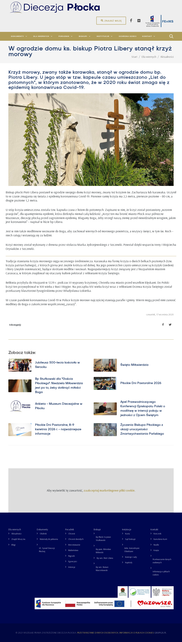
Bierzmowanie (74, 544)
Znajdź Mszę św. (18, 539)
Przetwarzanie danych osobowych (162, 561)
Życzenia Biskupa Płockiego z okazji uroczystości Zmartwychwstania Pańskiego (142, 429)
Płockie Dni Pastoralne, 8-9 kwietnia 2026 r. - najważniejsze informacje (58, 429)
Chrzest (71, 533)
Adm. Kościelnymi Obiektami (131, 550)
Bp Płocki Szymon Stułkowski (103, 538)
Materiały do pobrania (49, 539)
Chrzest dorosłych (76, 539)
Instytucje (126, 529)
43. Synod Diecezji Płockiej (47, 550)
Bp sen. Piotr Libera (105, 558)
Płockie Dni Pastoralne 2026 (140, 383)
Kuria (127, 533)
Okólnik (43, 533)
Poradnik (69, 529)
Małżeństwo (73, 550)
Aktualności (16, 533)
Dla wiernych (14, 529)
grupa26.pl (160, 632)
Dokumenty (42, 529)
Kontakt (154, 529)
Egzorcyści (72, 561)
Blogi (13, 544)
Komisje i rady (131, 557)
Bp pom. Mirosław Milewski (103, 551)
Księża (156, 550)
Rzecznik (157, 533)
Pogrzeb (71, 556)
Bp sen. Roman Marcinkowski (102, 569)
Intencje (71, 567)
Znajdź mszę (111, 20)
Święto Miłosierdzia (134, 365)
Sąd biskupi (130, 539)
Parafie (156, 544)
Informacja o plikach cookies (161, 573)
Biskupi (97, 529)
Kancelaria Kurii (160, 539)
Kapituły (128, 562)
